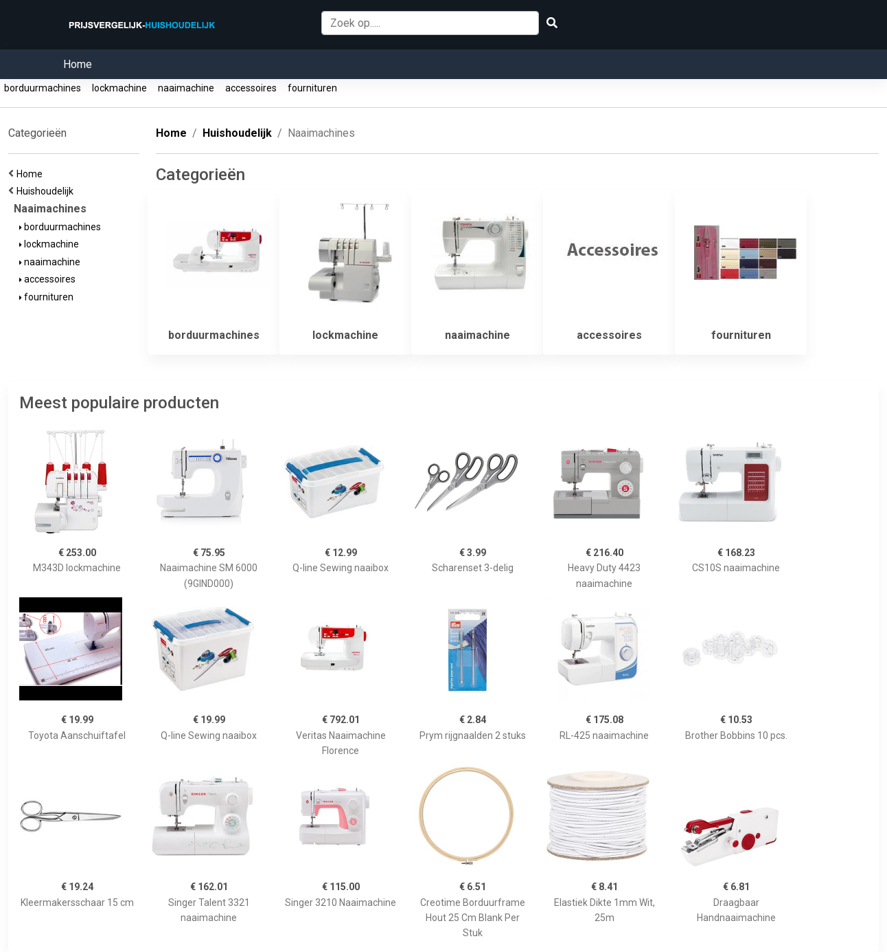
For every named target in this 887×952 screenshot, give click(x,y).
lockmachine (119, 87)
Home (77, 64)
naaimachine (186, 87)
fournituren (312, 87)
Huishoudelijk (47, 191)
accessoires (251, 87)
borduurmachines (42, 87)
